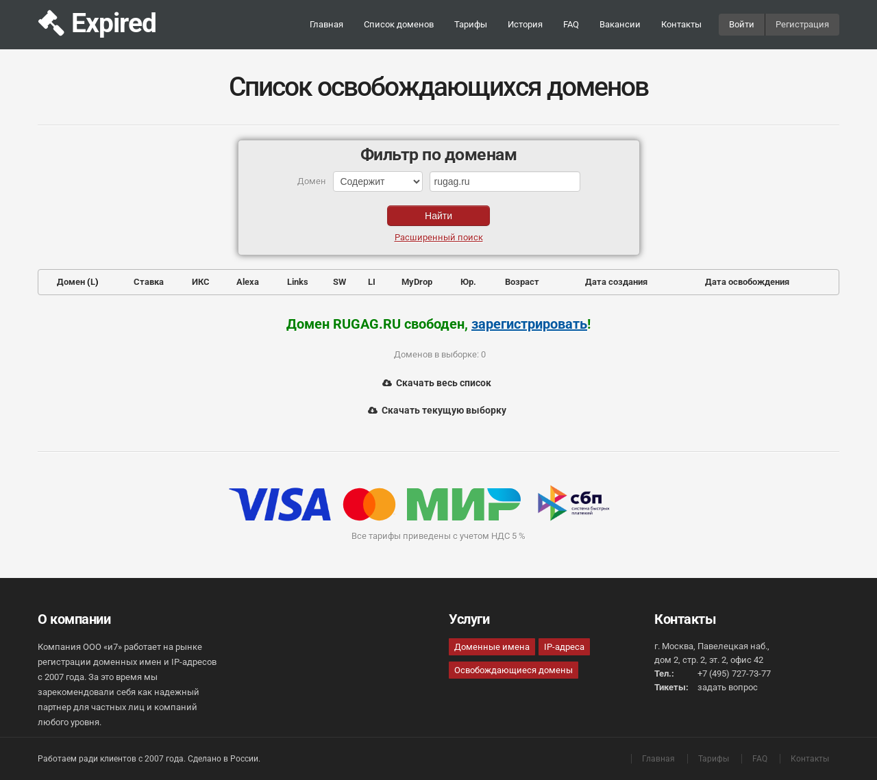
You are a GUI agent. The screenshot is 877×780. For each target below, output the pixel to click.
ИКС (201, 282)
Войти (741, 24)
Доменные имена (492, 647)
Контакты (681, 24)
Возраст (522, 282)
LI (371, 282)
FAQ (571, 24)
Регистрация (802, 24)
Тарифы (470, 24)
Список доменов (399, 24)
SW (339, 282)
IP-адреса (564, 647)
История (525, 24)
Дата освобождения (747, 282)
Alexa (247, 282)
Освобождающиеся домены (513, 670)
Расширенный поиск (439, 237)
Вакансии (620, 24)
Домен (71, 282)
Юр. (468, 282)
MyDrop (417, 282)
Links (297, 282)
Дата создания (616, 282)
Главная (326, 24)
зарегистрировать (529, 324)
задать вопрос (727, 687)
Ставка (149, 282)
